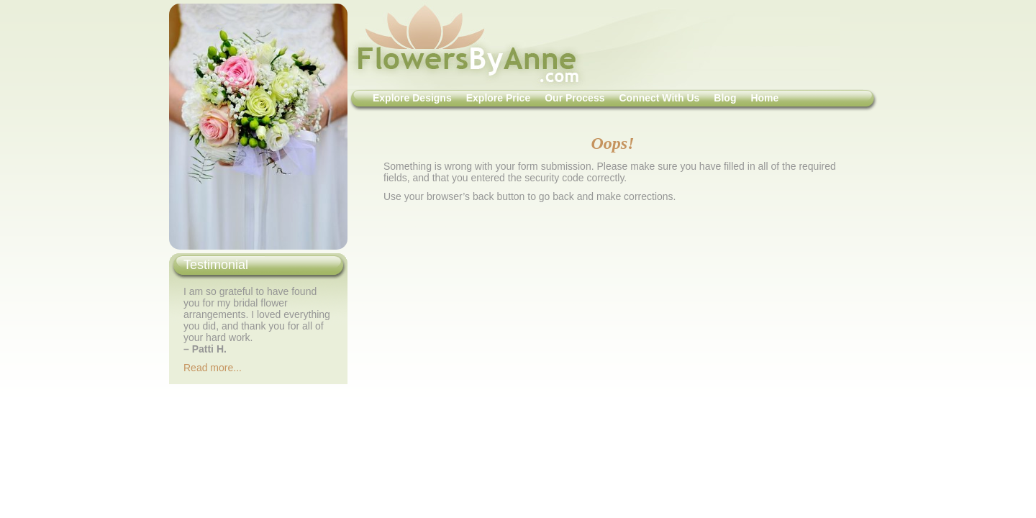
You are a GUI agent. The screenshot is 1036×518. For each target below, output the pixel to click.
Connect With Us (659, 98)
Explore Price (498, 98)
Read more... (212, 367)
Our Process (574, 98)
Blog (725, 98)
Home (764, 98)
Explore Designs (412, 98)
